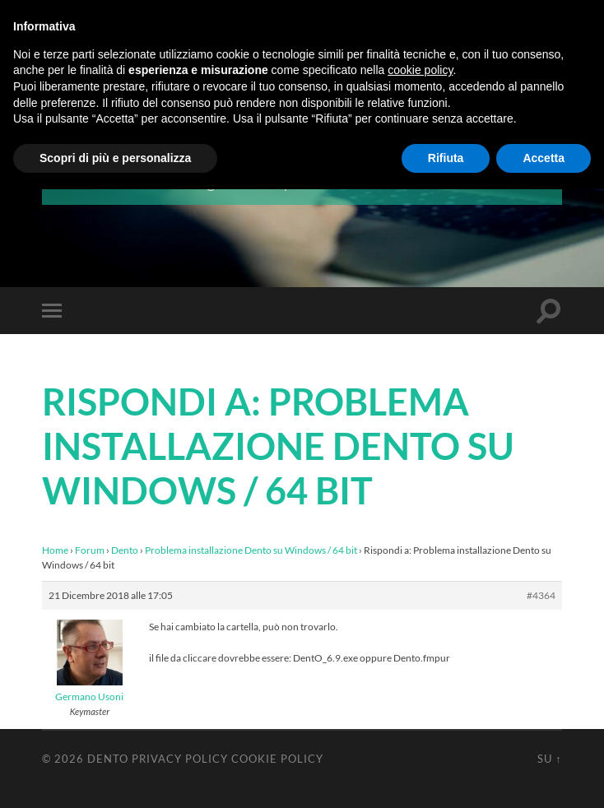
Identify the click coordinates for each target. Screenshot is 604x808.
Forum (90, 550)
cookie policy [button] (420, 70)
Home (55, 550)
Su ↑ (549, 758)
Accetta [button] (544, 158)
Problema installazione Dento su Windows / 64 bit (251, 550)
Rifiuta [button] (446, 158)
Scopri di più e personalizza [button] (115, 158)
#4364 (541, 595)
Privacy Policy (180, 758)
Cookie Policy (277, 758)
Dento (124, 550)
